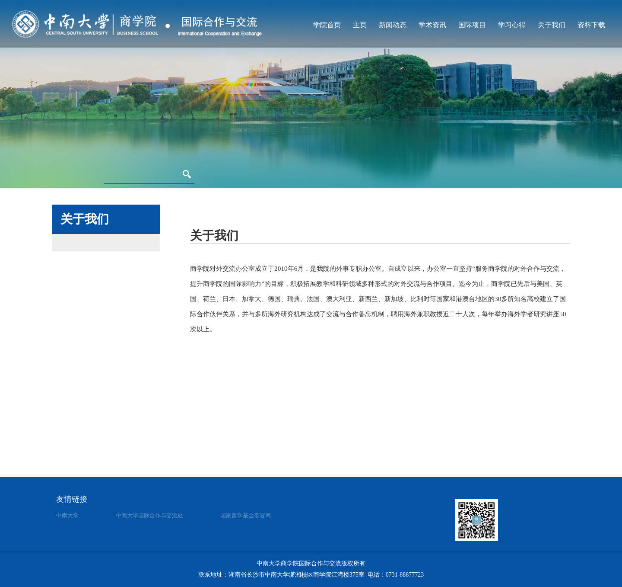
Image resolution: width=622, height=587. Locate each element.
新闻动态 (392, 25)
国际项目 (472, 25)
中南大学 (67, 515)
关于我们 (551, 25)
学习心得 (512, 25)
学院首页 (327, 25)
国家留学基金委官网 (245, 515)
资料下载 (591, 25)
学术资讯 (432, 25)
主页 (360, 25)
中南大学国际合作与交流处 (149, 515)
